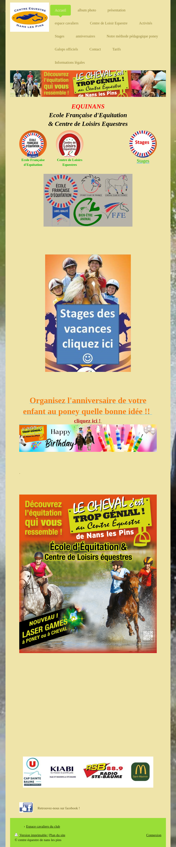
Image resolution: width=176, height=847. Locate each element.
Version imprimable (31, 835)
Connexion (153, 835)
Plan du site (57, 835)
